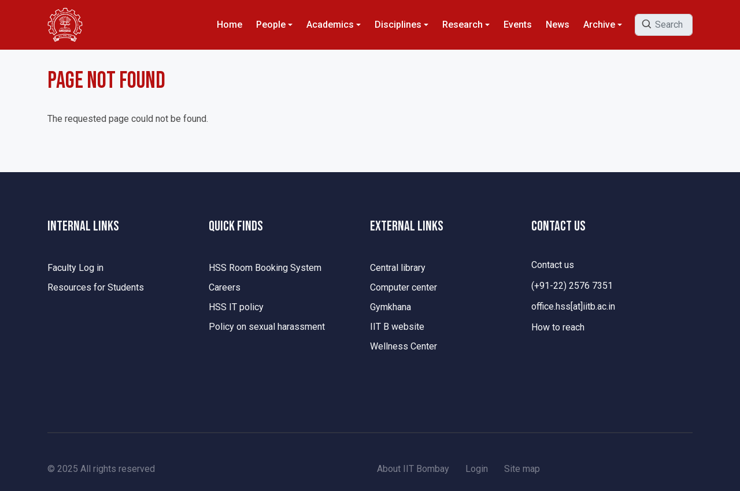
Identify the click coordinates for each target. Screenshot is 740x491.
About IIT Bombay (413, 468)
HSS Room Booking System (265, 267)
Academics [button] (330, 24)
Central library (398, 267)
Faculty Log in (75, 267)
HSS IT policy (236, 307)
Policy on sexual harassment (267, 326)
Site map (522, 468)
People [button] (271, 24)
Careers (224, 287)
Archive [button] (599, 24)
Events (518, 24)
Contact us (552, 264)
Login (476, 468)
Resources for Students (95, 287)
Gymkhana (390, 307)
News (557, 24)
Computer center (403, 287)
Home (229, 24)
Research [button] (462, 24)
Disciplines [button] (398, 24)
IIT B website (397, 326)
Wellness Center (403, 346)
